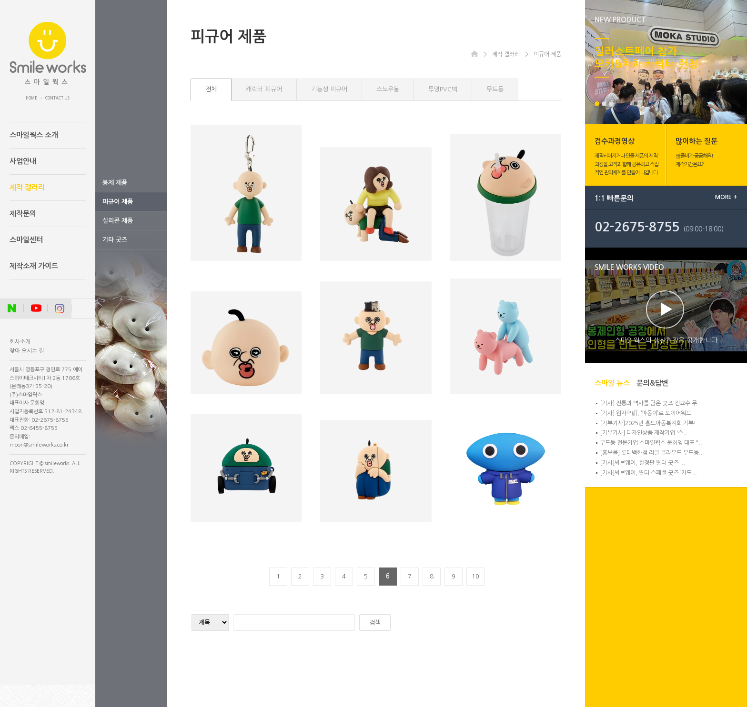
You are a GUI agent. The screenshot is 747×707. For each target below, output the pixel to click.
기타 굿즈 (114, 240)
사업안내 (23, 161)
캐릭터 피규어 (264, 89)
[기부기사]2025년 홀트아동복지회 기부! (648, 423)
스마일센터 (26, 239)
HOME (31, 98)
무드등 (495, 89)
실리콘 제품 (117, 221)
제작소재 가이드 (34, 265)
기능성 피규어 (329, 89)
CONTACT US (57, 98)
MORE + (726, 197)
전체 (211, 89)
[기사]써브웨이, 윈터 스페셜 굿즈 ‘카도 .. (648, 473)
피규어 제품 (117, 202)
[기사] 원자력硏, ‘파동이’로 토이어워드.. (647, 413)
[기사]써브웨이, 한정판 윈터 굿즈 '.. (643, 463)
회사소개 (20, 342)
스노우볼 (387, 89)
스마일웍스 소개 (34, 135)
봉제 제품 (114, 182)
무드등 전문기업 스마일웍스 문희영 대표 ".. (651, 443)
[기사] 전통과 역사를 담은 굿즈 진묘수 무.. (650, 403)
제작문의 (23, 213)
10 (475, 576)
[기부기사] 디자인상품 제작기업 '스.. (643, 433)
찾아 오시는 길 (27, 351)
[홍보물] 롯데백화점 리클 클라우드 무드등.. (651, 453)
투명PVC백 (442, 89)
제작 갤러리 (27, 187)
